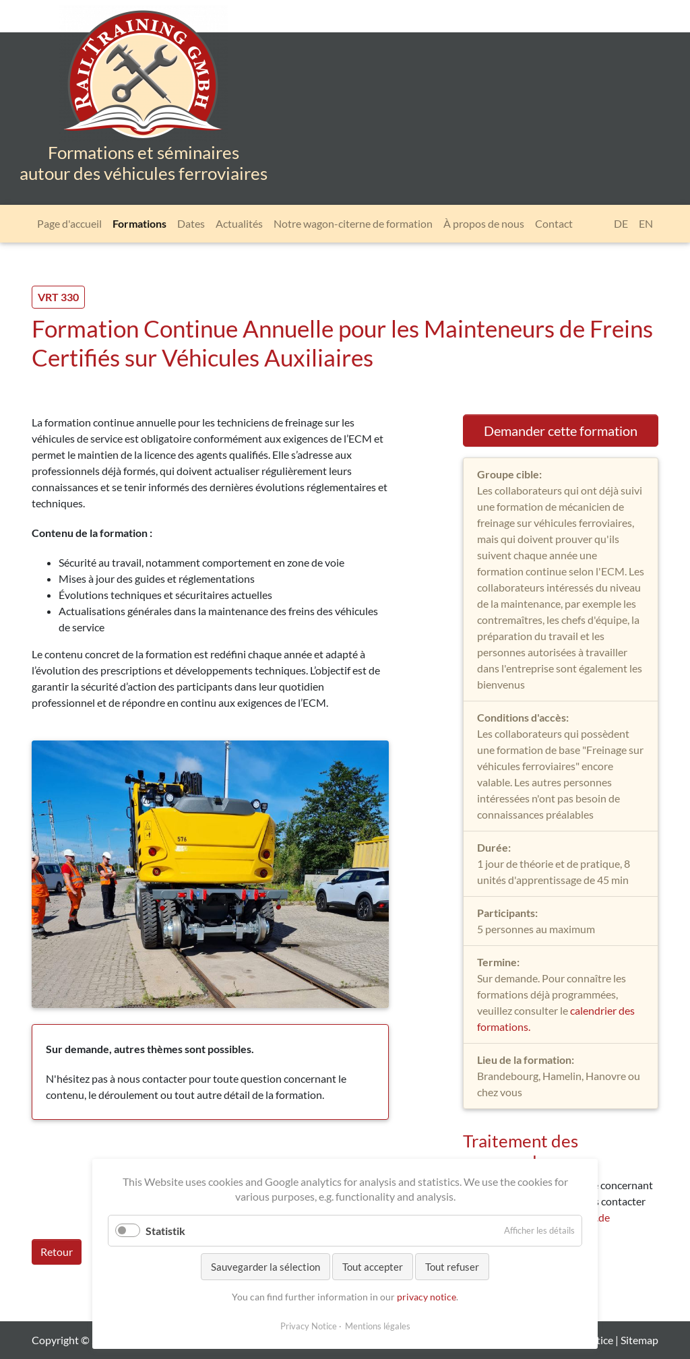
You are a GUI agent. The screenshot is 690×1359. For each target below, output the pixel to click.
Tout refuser (452, 1267)
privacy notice (426, 1296)
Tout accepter (372, 1267)
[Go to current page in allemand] (620, 223)
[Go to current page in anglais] (645, 223)
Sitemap (639, 1339)
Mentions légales (377, 1326)
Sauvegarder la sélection (265, 1267)
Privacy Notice (308, 1326)
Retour (56, 1251)
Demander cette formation (560, 430)
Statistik (165, 1230)
